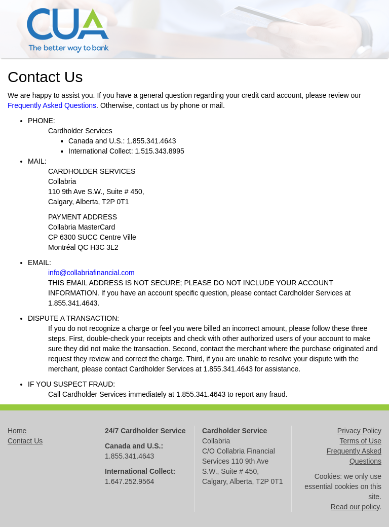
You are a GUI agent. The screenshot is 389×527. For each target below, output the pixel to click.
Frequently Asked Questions (52, 105)
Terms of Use (360, 441)
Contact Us (25, 441)
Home (17, 431)
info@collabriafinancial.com (91, 273)
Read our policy (355, 507)
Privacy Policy (359, 431)
